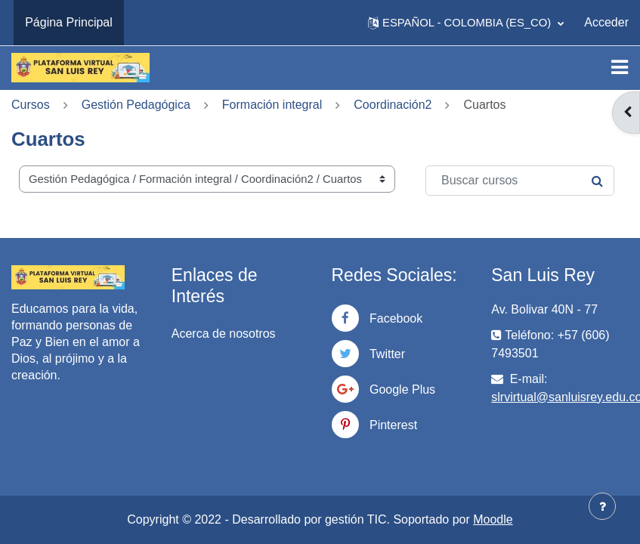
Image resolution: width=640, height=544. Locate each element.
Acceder (606, 22)
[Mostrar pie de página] (602, 506)
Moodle (492, 519)
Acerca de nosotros (224, 333)
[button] (466, 22)
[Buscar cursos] (519, 180)
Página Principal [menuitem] (69, 22)
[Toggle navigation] (620, 67)
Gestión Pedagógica (136, 104)
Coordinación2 (392, 104)
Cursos (30, 104)
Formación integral (272, 104)
